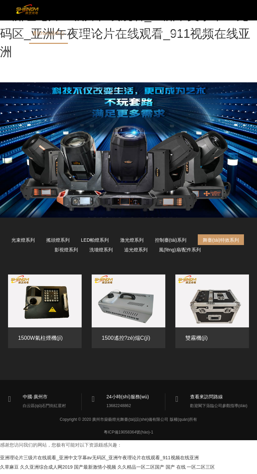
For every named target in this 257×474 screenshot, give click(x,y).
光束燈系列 (23, 240)
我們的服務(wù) (119, 35)
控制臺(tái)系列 (170, 240)
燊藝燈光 (30, 10)
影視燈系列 (66, 249)
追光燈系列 (136, 249)
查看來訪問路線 (206, 396)
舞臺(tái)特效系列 (221, 240)
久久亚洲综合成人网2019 (46, 469)
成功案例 (84, 35)
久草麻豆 (9, 469)
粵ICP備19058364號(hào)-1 (128, 434)
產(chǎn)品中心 (48, 35)
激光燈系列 (132, 240)
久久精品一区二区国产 (140, 469)
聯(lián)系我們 (27, 56)
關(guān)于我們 (212, 35)
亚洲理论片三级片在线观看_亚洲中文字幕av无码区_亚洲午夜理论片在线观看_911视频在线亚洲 (99, 460)
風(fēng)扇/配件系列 (179, 249)
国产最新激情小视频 (95, 469)
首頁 (17, 35)
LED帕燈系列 (95, 240)
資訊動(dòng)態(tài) (166, 35)
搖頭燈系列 (58, 240)
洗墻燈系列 (101, 249)
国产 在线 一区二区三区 (190, 469)
